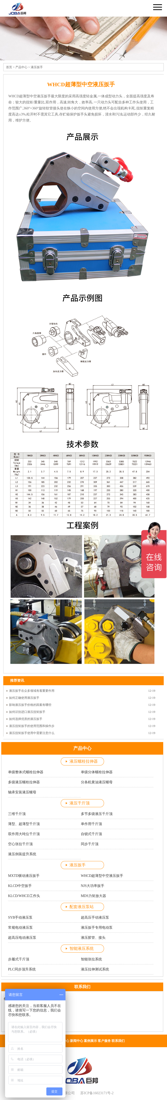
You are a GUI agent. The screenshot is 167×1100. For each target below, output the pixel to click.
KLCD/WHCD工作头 (24, 896)
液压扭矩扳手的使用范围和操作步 (31, 726)
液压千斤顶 (80, 803)
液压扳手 (37, 67)
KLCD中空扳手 (20, 886)
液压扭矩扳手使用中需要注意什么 (31, 733)
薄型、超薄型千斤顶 (24, 824)
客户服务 (104, 1041)
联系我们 (118, 1041)
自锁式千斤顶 (91, 834)
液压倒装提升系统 (22, 854)
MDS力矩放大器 (93, 896)
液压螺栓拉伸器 (84, 761)
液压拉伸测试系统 (95, 969)
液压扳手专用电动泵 (97, 927)
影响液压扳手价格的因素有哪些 (30, 705)
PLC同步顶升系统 (22, 969)
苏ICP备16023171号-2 (96, 1093)
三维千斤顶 (17, 814)
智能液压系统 (82, 948)
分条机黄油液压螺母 (97, 782)
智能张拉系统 (91, 959)
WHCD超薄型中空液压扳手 (102, 876)
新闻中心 (76, 1041)
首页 (9, 67)
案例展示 (90, 1041)
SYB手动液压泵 (20, 917)
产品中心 (21, 67)
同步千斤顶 (89, 844)
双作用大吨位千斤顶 (24, 834)
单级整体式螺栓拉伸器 (25, 772)
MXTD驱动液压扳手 (24, 876)
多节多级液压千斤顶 (97, 814)
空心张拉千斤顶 (20, 844)
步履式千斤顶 (18, 959)
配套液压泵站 (82, 907)
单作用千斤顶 (91, 824)
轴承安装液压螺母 (22, 792)
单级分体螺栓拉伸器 (97, 772)
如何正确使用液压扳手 (24, 698)
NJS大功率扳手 (92, 886)
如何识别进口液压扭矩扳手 (27, 712)
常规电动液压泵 (20, 927)
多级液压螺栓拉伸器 (24, 782)
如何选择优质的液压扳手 (25, 719)
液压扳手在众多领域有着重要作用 (31, 690)
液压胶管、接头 (93, 938)
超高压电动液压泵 (22, 938)
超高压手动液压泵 (95, 917)
